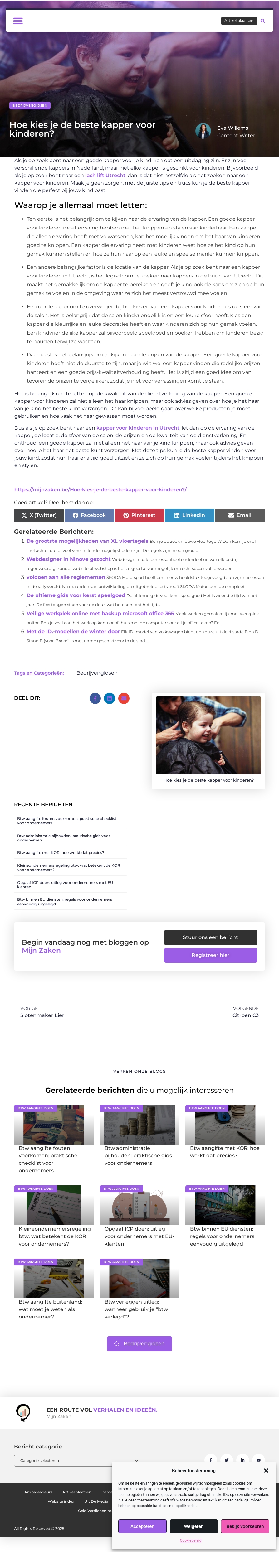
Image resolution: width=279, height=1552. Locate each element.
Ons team (78, 1506)
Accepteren (142, 1526)
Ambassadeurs (48, 1497)
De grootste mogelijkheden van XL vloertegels (88, 541)
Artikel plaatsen (95, 1497)
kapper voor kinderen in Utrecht (137, 428)
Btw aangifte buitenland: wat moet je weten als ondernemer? (50, 1314)
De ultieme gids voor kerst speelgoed (76, 595)
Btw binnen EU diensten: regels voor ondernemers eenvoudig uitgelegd (64, 901)
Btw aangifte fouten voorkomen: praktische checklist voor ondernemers (66, 820)
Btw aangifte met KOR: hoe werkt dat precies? (60, 852)
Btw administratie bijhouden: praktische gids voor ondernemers (63, 837)
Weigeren (194, 1526)
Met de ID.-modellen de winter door (73, 631)
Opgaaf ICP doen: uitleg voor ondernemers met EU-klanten (66, 884)
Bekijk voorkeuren (245, 1526)
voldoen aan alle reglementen (66, 577)
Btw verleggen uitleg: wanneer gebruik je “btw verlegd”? (136, 1314)
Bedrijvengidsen (29, 106)
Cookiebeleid (191, 1540)
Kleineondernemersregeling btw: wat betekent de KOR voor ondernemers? (68, 867)
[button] (266, 1471)
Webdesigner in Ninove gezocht (69, 559)
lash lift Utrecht (105, 175)
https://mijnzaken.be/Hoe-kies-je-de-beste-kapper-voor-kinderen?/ (100, 490)
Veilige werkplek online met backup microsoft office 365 (100, 613)
